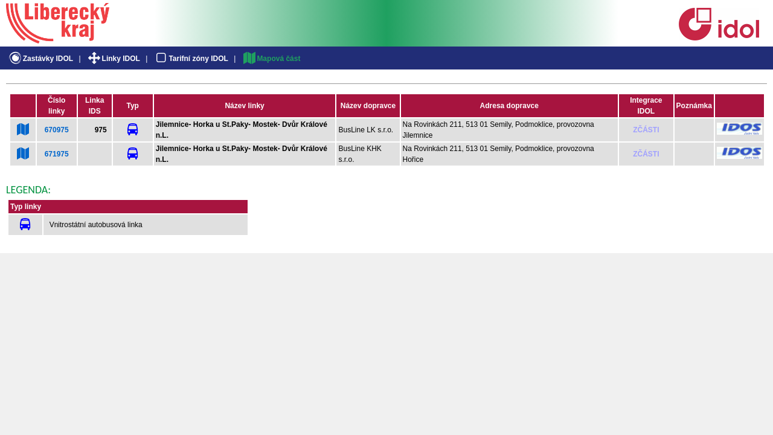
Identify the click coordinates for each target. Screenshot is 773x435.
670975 (57, 130)
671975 (57, 154)
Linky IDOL (113, 58)
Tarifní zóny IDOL (190, 58)
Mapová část (271, 58)
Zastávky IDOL (40, 58)
